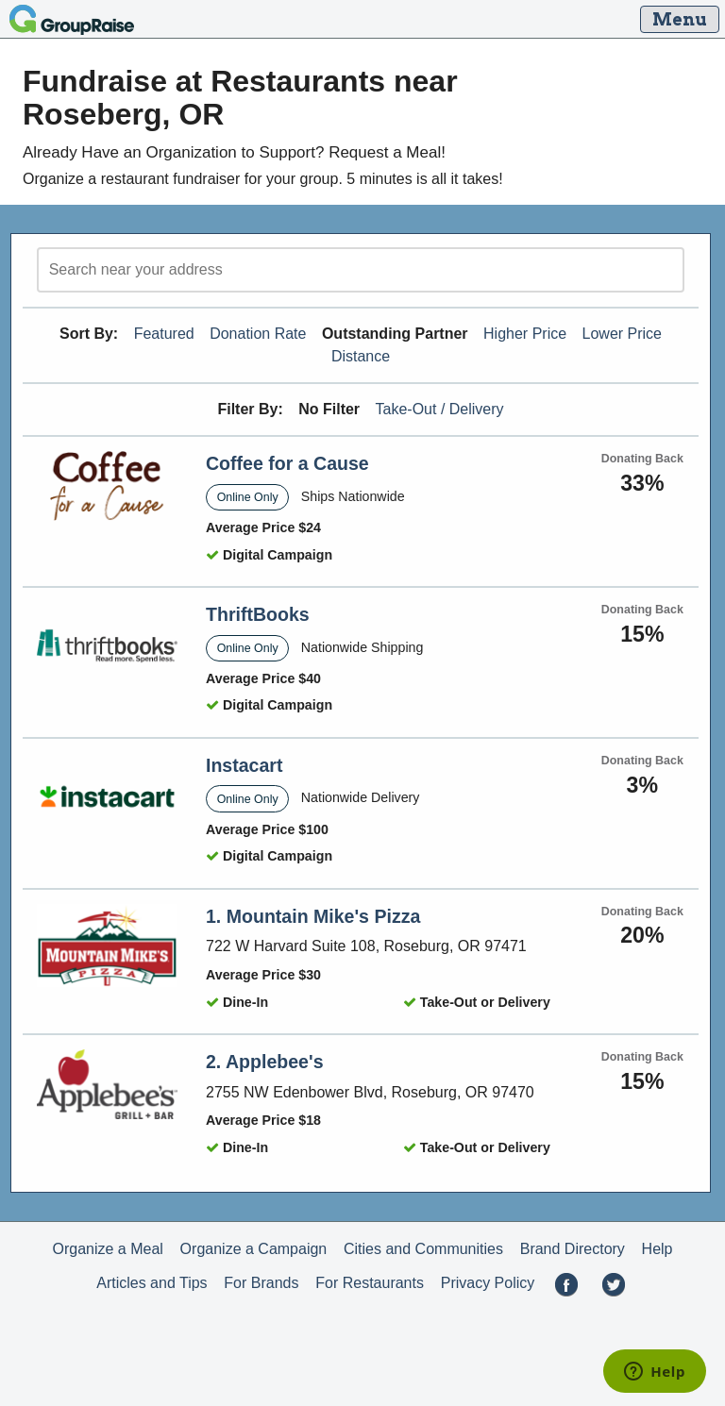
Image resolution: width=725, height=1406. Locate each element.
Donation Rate (258, 334)
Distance (360, 356)
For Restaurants (369, 1283)
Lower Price (622, 334)
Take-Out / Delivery (440, 409)
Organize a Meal (107, 1249)
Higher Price (524, 334)
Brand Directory (572, 1249)
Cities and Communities (423, 1249)
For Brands (261, 1283)
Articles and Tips (151, 1283)
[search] (360, 270)
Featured (164, 334)
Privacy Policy (488, 1283)
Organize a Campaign (254, 1249)
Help (657, 1249)
